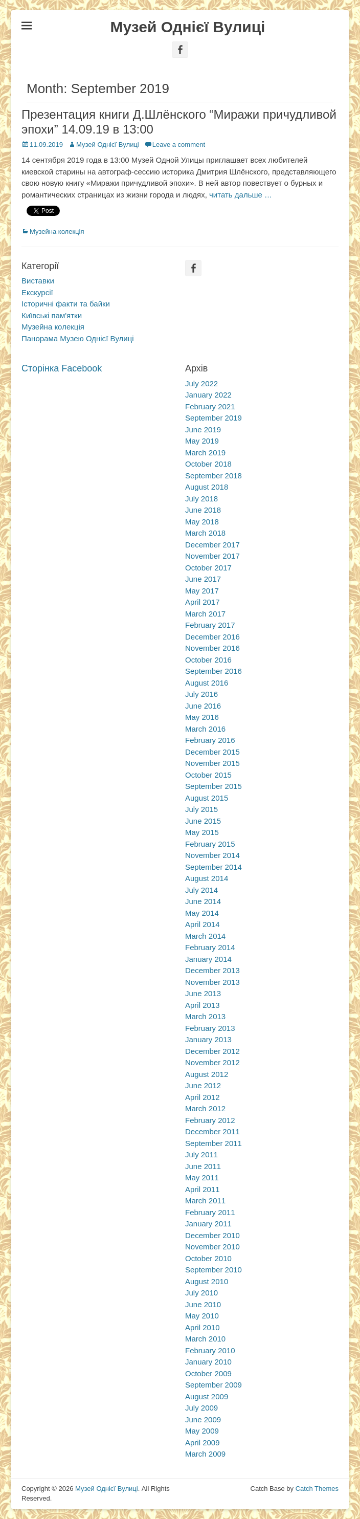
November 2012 (212, 1062)
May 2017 (202, 590)
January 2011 (208, 1223)
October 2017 (208, 567)
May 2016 (202, 717)
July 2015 (201, 809)
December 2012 (212, 1051)
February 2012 (210, 1120)
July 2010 (201, 1292)
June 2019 (203, 429)
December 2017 (212, 544)
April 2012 (202, 1097)
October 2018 (208, 463)
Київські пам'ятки (51, 315)
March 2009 (205, 1453)
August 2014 (206, 878)
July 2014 (201, 890)
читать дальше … (240, 194)
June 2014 (203, 901)
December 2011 (212, 1131)
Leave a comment (178, 144)
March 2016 (205, 728)
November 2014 (212, 855)
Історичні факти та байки (65, 303)
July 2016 (201, 694)
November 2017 (212, 556)
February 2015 (210, 844)
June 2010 (203, 1304)
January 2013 (208, 1039)
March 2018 (205, 533)
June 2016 (203, 705)
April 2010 (202, 1327)
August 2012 (206, 1074)
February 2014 (210, 947)
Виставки (37, 280)
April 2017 (202, 602)
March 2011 (205, 1200)
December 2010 (212, 1235)
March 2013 (205, 1016)
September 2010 (213, 1269)
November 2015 (212, 763)
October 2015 (208, 774)
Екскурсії (37, 292)
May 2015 (202, 832)
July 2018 (201, 498)
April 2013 (202, 1005)
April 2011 (202, 1189)
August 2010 (206, 1281)
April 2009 (202, 1442)
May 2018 (202, 521)
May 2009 (202, 1430)
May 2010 (202, 1315)
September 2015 (213, 786)
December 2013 (212, 970)
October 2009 (208, 1373)
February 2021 (210, 406)
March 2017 (205, 613)
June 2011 (203, 1166)
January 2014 (208, 959)
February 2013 (210, 1028)
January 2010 (208, 1361)
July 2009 (201, 1407)
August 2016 (206, 682)
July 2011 (201, 1154)
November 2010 (212, 1246)
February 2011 (210, 1212)
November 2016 (212, 648)
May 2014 (202, 913)
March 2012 (205, 1108)
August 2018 (206, 486)
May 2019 (202, 440)
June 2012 (203, 1085)
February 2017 (210, 625)
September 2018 (213, 475)
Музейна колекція (57, 231)
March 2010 (205, 1338)
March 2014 (205, 936)
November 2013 (212, 982)
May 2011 (202, 1177)
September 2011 (213, 1143)
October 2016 (208, 659)
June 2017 (203, 579)
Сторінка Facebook (61, 368)
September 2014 (213, 867)
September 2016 (213, 671)
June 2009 (203, 1419)
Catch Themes (317, 1488)
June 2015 (203, 821)
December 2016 (212, 636)
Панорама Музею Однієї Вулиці (77, 338)
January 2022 (208, 394)
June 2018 (203, 509)
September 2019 (213, 417)
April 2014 (202, 924)
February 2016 (210, 740)
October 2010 (208, 1258)
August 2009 (206, 1396)
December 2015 (212, 751)
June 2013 (203, 993)
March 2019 (205, 452)
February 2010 (210, 1350)
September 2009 (213, 1384)
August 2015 (206, 798)
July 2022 (201, 383)
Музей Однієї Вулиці (187, 26)
